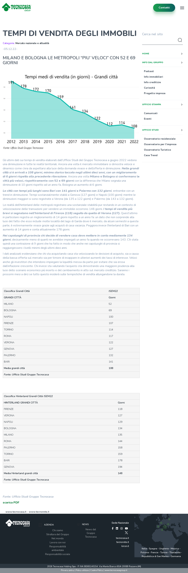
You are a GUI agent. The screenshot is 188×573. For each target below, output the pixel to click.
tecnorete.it (122, 542)
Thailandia (174, 552)
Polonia (145, 552)
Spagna (153, 548)
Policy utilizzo (82, 570)
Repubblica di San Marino (155, 556)
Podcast (149, 71)
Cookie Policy (96, 570)
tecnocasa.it (122, 538)
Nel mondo (58, 538)
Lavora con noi (58, 542)
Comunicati (151, 113)
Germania (176, 556)
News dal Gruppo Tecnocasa (91, 533)
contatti (164, 7)
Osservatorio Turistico (157, 150)
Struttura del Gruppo (57, 534)
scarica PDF (11, 503)
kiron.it (125, 546)
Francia (154, 552)
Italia (144, 548)
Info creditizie (152, 82)
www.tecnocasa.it (16, 512)
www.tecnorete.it (39, 512)
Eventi (147, 119)
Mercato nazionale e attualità (32, 43)
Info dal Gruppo (152, 62)
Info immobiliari (153, 77)
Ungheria (164, 548)
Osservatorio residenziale (160, 139)
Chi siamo (57, 530)
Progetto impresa (154, 93)
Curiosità (149, 88)
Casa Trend (151, 155)
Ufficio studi (150, 129)
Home (145, 53)
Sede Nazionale (120, 523)
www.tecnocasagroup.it (116, 570)
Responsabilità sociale (57, 554)
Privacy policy (67, 570)
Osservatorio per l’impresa (160, 144)
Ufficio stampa (151, 104)
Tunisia (163, 552)
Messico (175, 548)
